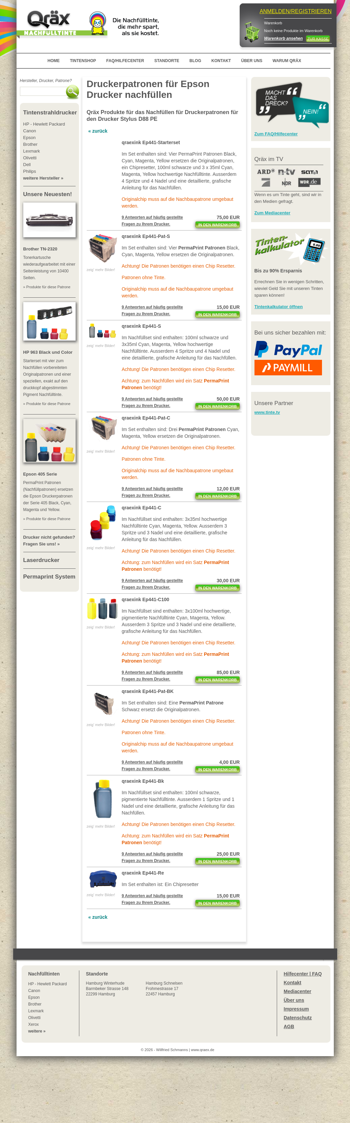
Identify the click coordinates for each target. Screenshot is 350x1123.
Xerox (33, 1024)
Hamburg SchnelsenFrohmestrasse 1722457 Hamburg (164, 988)
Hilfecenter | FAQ (303, 974)
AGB (289, 1026)
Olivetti (34, 1017)
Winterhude (107, 988)
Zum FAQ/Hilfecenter (276, 133)
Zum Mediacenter (272, 212)
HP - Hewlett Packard (47, 984)
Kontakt (292, 982)
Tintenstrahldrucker (50, 112)
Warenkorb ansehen (283, 38)
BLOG (195, 60)
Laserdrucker (41, 560)
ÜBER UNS (251, 60)
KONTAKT (221, 60)
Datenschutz (298, 1017)
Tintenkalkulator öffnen (278, 306)
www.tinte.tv (267, 412)
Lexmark (36, 1011)
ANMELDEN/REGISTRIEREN (295, 11)
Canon (34, 990)
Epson (34, 997)
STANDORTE (166, 60)
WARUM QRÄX (287, 60)
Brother (35, 1004)
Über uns (294, 1000)
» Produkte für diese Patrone (47, 287)
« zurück (98, 131)
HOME (54, 60)
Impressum (296, 1009)
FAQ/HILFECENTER (125, 60)
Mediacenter (298, 991)
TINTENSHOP (83, 60)
